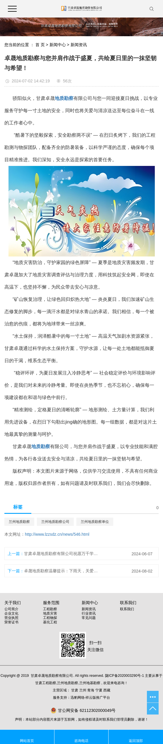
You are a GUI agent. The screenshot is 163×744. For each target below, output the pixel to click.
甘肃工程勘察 (45, 683)
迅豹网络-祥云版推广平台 (90, 698)
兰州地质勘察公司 (55, 522)
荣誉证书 (11, 622)
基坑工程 (50, 622)
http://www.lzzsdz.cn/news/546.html (57, 534)
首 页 (40, 44)
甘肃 (74, 690)
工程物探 (50, 618)
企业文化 (11, 613)
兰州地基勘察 (89, 683)
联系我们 (127, 609)
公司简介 (11, 609)
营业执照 (11, 618)
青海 (90, 690)
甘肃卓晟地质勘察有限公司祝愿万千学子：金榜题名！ (61, 553)
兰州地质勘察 (19, 522)
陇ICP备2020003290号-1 (124, 676)
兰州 (82, 690)
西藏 (106, 690)
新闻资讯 (79, 44)
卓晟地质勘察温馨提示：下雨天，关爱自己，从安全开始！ (61, 570)
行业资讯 (89, 613)
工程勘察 (50, 609)
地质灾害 (50, 613)
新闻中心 (57, 44)
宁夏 (98, 690)
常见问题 (89, 618)
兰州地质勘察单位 (95, 522)
